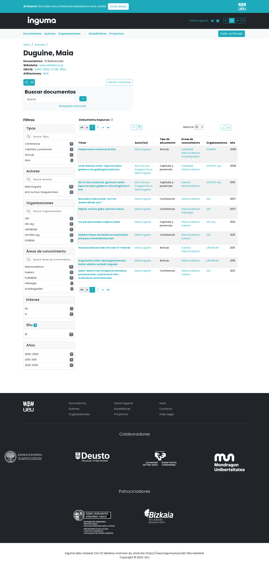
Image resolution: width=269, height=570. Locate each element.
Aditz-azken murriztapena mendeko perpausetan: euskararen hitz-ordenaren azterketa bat (102, 274)
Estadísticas (97, 34)
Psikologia (187, 212)
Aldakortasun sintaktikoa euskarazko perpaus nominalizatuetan (103, 236)
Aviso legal (166, 414)
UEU (208, 199)
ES (232, 20)
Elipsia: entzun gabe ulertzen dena (101, 209)
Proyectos (116, 34)
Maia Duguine (143, 149)
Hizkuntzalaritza (190, 153)
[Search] (50, 99)
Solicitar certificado (119, 82)
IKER (46, 74)
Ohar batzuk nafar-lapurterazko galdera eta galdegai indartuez (100, 167)
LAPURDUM (212, 247)
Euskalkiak (187, 149)
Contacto (165, 409)
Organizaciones (69, 34)
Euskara (186, 182)
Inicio (26, 45)
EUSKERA (211, 149)
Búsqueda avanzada (72, 106)
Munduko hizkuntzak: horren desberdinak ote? (97, 200)
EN (237, 20)
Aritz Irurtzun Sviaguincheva (143, 167)
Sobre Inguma (198, 21)
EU (226, 20)
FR (243, 20)
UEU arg (210, 222)
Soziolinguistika (190, 156)
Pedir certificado (231, 34)
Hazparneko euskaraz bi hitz (97, 149)
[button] (32, 82)
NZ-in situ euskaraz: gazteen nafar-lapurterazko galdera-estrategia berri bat (103, 186)
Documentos (32, 34)
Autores (49, 34)
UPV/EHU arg (213, 166)
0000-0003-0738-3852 (50, 69)
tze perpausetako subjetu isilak (99, 222)
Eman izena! (118, 6)
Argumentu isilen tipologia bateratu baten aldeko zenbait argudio (102, 262)
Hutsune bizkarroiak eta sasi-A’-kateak (104, 247)
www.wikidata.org (51, 65)
